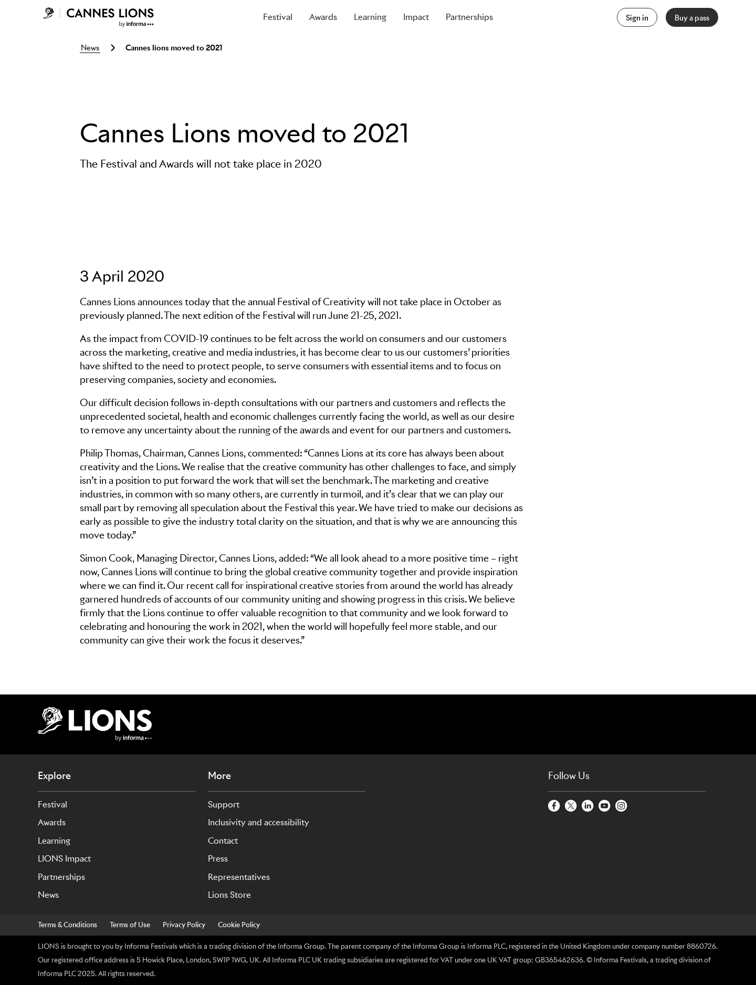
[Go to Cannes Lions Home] (98, 17)
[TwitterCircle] (571, 806)
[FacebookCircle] (554, 806)
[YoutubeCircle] (604, 806)
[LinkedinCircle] (588, 806)
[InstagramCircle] (621, 806)
